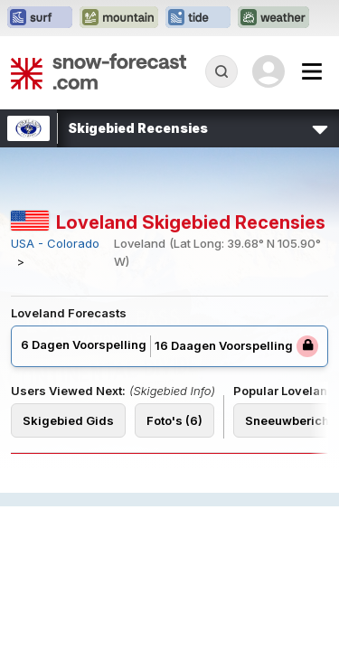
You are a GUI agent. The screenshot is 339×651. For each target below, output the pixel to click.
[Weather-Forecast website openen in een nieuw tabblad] (273, 18)
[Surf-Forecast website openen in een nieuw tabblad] (39, 18)
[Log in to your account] (268, 71)
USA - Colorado (55, 244)
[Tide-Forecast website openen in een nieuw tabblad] (198, 18)
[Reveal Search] (221, 71)
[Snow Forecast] (98, 71)
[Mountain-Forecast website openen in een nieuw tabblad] (119, 18)
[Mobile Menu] (312, 71)
